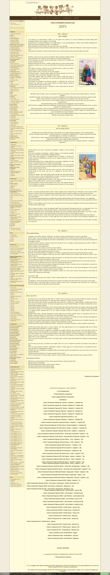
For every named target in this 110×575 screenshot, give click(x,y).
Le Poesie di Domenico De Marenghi (16, 417)
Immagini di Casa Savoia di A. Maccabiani (16, 409)
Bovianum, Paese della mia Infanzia (16, 293)
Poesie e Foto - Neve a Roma (16, 315)
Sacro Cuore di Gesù (14, 99)
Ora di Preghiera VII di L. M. (16, 440)
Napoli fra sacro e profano (15, 219)
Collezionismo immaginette (16, 484)
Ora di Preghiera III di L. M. (16, 434)
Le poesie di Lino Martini (15, 415)
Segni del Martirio (14, 123)
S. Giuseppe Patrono (14, 102)
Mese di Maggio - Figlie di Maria (17, 87)
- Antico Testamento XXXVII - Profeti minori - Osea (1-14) (63, 507)
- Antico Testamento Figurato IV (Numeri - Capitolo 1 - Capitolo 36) (62, 419)
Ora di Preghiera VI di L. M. (16, 439)
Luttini (11, 83)
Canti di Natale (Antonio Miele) (16, 384)
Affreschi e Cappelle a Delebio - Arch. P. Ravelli (17, 375)
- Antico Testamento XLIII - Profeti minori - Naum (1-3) (63, 524)
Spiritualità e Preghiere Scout (16, 126)
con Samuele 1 (94, 376)
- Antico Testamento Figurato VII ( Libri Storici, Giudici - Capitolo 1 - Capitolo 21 (62, 428)
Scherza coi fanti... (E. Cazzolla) (17, 462)
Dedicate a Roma (14, 298)
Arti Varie (12, 482)
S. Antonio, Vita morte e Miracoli (17, 101)
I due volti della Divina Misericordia (15, 70)
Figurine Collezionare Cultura (16, 148)
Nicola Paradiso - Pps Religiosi (16, 354)
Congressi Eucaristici (14, 47)
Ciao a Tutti (41, 18)
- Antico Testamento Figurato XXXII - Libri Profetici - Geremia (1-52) (63, 493)
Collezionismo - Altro (14, 483)
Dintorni (12, 238)
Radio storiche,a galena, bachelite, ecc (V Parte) (15, 269)
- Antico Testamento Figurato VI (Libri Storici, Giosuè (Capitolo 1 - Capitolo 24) (62, 425)
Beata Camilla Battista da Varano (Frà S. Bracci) (17, 382)
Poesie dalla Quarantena (15, 313)
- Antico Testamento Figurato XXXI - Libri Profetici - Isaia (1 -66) (63, 490)
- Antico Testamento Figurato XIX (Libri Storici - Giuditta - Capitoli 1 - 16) (62, 462)
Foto (11, 199)
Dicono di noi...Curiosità (15, 251)
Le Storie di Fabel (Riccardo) (16, 425)
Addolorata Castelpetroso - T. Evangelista (16, 369)
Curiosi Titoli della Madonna (16, 50)
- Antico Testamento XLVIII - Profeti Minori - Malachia (62, 538)
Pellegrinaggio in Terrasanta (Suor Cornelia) (16, 448)
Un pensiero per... (57, 18)
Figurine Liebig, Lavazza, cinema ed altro (17, 156)
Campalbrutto (13, 235)
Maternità (12, 309)
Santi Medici (13, 117)
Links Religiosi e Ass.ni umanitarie (15, 480)
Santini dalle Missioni (14, 119)
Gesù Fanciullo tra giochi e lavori (17, 65)
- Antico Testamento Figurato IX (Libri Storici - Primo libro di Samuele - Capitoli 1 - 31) (62, 433)
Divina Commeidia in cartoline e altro (17, 196)
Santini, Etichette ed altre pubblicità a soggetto (15, 172)
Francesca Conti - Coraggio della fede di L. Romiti (17, 396)
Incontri (12, 239)
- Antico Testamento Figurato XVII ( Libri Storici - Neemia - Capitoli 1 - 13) (63, 456)
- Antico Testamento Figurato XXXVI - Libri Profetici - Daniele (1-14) (63, 504)
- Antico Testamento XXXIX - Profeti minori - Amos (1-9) (62, 513)
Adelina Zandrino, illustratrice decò (16, 181)
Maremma (12, 307)
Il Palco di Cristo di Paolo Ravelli (17, 403)
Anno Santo (12, 37)
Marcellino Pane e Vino (15, 214)
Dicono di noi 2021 (14, 246)
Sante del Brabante (14, 107)
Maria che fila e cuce (14, 90)
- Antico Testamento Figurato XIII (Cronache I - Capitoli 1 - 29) (62, 445)
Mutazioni (12, 310)
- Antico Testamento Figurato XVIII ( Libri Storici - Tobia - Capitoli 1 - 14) (62, 459)
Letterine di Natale (14, 160)
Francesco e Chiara (14, 303)
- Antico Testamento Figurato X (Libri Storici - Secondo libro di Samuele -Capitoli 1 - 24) (63, 436)
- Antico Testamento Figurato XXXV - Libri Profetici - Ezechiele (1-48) (62, 501)
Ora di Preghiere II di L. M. (16, 433)
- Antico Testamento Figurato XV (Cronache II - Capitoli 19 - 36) (62, 450)
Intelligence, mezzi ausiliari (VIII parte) (17, 277)
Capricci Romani (13, 185)
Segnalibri (12, 174)
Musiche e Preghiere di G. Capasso (15, 430)
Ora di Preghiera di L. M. (15, 431)
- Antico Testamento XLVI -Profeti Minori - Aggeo (62, 532)
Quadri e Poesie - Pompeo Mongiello (16, 453)
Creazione (12, 294)
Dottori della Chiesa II (15, 53)
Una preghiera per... (67, 18)
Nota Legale (23, 573)
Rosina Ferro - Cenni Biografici (16, 455)
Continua (87, 376)
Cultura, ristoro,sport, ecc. (15, 486)
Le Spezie (12, 212)
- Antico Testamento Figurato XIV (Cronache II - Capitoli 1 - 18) (62, 447)
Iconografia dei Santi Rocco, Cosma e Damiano (16, 67)
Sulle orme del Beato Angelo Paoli (16, 131)
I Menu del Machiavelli (15, 209)
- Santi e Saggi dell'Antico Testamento (62, 397)
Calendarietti (13, 144)
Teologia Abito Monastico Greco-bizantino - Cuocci (17, 469)
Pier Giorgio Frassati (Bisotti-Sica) (16, 451)
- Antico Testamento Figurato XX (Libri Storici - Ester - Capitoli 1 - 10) (62, 463)
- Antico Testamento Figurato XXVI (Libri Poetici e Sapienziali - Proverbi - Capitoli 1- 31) (63, 477)
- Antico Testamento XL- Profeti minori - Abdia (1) (62, 515)
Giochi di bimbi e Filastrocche (16, 200)
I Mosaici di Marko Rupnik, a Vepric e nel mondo (16, 74)
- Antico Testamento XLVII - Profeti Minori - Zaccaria (62, 535)
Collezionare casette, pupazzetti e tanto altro (17, 151)
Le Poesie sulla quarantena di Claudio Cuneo (16, 412)
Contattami (76, 18)
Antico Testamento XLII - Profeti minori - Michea (41, 521)
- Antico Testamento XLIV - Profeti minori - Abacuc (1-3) (62, 527)
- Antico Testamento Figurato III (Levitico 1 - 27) (63, 416)
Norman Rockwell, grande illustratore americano (15, 222)
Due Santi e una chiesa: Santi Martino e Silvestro (16, 56)
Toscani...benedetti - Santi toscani (15, 134)
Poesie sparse (13, 316)
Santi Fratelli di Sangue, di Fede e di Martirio (17, 116)
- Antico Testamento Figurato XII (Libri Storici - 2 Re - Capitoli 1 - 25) (62, 442)
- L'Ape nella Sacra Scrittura (62, 557)
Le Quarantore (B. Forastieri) (16, 423)
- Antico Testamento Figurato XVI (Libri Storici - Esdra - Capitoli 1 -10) (62, 453)
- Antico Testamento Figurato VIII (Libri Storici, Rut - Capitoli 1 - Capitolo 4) (62, 431)
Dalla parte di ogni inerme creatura (15, 297)
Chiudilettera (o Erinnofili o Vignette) (16, 146)
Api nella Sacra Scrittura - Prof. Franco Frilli (16, 380)
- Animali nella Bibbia (62, 548)
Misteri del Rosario (14, 89)
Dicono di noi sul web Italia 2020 (17, 248)
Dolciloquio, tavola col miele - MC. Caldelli (16, 392)
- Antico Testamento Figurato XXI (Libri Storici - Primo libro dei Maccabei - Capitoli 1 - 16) (62, 466)
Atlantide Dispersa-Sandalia (16, 289)
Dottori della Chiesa (14, 52)
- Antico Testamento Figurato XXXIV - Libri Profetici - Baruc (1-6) (63, 498)
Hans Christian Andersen (15, 203)
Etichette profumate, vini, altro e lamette (17, 153)
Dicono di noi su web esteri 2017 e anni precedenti (17, 253)
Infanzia (12, 304)
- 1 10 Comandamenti (62, 391)
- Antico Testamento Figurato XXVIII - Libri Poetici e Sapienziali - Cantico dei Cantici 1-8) (52, 483)
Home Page (34, 18)
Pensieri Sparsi (13, 95)
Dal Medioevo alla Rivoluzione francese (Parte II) (16, 262)
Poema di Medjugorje (14, 312)
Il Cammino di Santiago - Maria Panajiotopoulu (16, 401)
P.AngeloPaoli (13, 446)
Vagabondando (13, 318)
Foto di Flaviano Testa (15, 393)
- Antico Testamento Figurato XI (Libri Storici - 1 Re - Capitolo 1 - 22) (62, 439)
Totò (11, 226)
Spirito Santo (13, 125)
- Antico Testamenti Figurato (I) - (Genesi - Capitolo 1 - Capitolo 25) (63, 402)
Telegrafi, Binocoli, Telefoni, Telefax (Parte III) (16, 265)
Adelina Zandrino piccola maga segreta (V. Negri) (16, 372)
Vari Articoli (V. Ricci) (14, 471)
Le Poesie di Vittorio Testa (15, 422)
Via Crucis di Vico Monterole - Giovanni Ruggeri (16, 473)
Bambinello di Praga (14, 41)
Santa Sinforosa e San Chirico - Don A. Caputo (17, 457)
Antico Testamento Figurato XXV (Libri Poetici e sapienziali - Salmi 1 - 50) (63, 474)
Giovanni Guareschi (14, 202)
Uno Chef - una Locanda (15, 229)
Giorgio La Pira (13, 211)
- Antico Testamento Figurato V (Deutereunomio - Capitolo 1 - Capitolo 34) (63, 422)
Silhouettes (12, 175)
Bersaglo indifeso (14, 290)
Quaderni (12, 170)
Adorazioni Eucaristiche (15, 33)
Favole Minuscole (14, 236)
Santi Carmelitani (14, 110)
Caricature (12, 186)
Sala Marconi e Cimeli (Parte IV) (17, 266)
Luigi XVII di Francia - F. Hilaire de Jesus (16, 427)
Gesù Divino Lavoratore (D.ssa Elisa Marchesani (16, 398)
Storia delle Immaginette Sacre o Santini (17, 129)
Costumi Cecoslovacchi (15, 189)
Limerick (12, 306)
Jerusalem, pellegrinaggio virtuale (15, 78)
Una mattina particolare (15, 228)
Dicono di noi (49, 18)
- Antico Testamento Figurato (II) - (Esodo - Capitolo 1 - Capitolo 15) (63, 408)
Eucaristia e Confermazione (16, 57)
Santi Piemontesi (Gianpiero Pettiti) (16, 460)
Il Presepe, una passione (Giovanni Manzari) (15, 405)
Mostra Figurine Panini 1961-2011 (16, 162)
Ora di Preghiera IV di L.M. (16, 436)
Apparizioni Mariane (14, 40)
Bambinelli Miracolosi (14, 43)
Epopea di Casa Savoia (15, 193)
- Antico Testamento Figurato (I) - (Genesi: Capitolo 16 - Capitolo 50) (62, 405)
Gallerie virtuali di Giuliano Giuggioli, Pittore (15, 217)
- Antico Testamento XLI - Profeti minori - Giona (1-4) (62, 518)
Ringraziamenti (29, 573)
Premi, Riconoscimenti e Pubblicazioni (15, 320)
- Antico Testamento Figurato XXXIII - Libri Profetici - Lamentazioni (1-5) (62, 496)
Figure (11, 197)
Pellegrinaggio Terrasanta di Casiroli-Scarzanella (16, 444)
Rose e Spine (13, 98)
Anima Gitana (13, 287)
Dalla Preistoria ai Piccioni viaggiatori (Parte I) (15, 260)
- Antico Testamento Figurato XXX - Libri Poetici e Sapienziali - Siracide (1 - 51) (49, 489)
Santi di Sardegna (14, 113)
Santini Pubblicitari (14, 122)
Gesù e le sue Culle (14, 63)
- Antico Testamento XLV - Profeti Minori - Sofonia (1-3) (62, 530)
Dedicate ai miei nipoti (15, 301)
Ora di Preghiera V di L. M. (16, 437)
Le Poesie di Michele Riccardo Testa (16, 420)
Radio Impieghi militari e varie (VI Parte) (17, 271)
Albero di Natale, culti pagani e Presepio (16, 377)
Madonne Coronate (14, 84)
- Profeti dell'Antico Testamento (62, 394)
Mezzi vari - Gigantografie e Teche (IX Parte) (16, 279)
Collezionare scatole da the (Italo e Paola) (17, 389)
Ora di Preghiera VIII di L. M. (16, 442)
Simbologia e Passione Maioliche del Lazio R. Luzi (17, 467)
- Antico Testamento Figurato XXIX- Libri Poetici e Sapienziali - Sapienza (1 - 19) (50, 486)
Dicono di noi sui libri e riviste (16, 249)
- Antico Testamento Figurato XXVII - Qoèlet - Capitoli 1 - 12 (62, 480)
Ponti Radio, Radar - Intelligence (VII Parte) (17, 274)
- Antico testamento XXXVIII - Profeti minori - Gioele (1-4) (63, 510)
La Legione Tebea (14, 80)
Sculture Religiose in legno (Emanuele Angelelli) (16, 464)
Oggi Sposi (12, 223)
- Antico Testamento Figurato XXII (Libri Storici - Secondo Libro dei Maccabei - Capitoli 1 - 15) (63, 469)
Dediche (12, 300)
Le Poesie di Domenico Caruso (16, 413)
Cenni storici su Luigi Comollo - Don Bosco (16, 387)
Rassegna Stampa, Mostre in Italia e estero (16, 282)
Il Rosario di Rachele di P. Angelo (17, 407)
